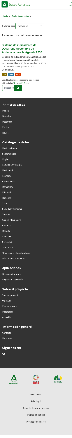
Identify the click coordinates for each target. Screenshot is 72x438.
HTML (11, 74)
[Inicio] (5, 16)
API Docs (24, 83)
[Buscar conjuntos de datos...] (12, 88)
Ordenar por (8, 26)
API (14, 83)
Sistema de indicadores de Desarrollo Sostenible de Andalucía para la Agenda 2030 (22, 49)
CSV (4, 74)
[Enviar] (18, 88)
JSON (18, 74)
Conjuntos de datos (20, 16)
